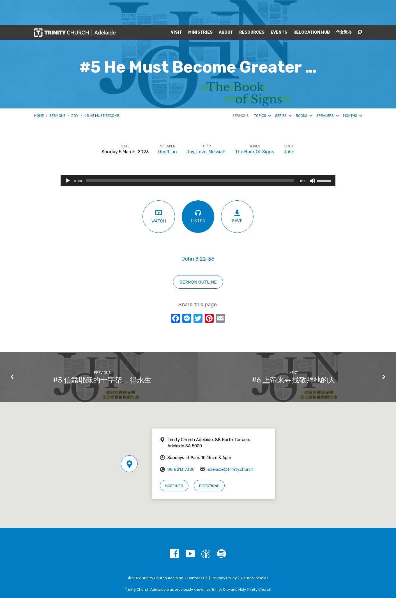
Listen (198, 191)
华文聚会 (344, 7)
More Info (174, 460)
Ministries (200, 7)
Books (304, 90)
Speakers (327, 90)
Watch (159, 191)
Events (279, 7)
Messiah (217, 126)
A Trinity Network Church (198, 575)
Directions (209, 460)
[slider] (190, 155)
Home (39, 90)
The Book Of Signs (254, 126)
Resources (251, 7)
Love (201, 126)
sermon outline (198, 256)
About (226, 7)
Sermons (57, 90)
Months (352, 90)
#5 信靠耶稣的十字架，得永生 (102, 355)
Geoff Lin (167, 126)
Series (283, 90)
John (289, 126)
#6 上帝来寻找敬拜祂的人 (293, 355)
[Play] (68, 155)
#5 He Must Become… (102, 90)
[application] (198, 155)
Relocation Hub (311, 7)
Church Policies (254, 552)
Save (237, 191)
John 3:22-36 (198, 234)
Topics (262, 90)
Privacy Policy (224, 552)
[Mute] (312, 155)
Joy (75, 90)
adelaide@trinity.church (230, 444)
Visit (176, 7)
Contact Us (197, 552)
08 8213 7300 (181, 444)
